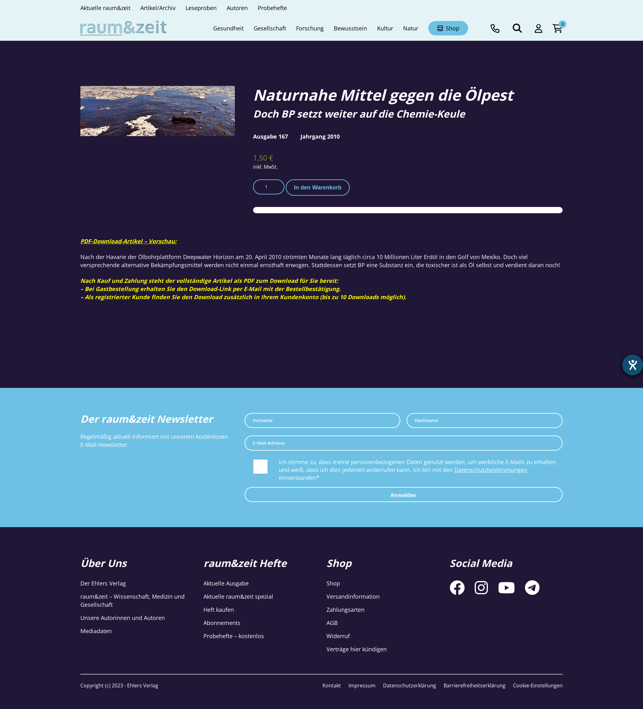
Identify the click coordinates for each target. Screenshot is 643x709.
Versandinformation (353, 596)
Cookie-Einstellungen (538, 685)
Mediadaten (96, 631)
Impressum (362, 685)
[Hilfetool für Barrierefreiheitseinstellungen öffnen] (632, 365)
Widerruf (338, 636)
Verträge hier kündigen (357, 649)
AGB (332, 623)
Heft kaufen (218, 609)
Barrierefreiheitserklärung (474, 685)
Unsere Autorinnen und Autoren (122, 618)
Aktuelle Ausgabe (226, 583)
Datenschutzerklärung (409, 685)
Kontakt (331, 685)
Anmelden (403, 495)
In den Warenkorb (318, 187)
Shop (333, 583)
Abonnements (221, 623)
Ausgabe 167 (270, 136)
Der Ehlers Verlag (103, 583)
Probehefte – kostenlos (233, 636)
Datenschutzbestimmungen (490, 470)
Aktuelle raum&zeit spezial (238, 596)
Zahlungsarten (346, 609)
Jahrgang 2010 (320, 136)
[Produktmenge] (268, 186)
